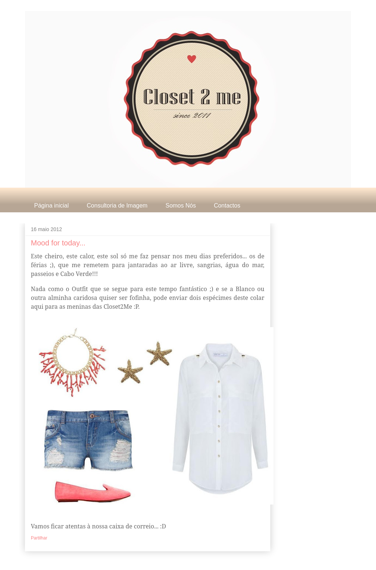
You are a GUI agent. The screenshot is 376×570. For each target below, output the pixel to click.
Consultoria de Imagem (117, 205)
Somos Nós (181, 205)
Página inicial (51, 205)
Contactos (227, 205)
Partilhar (39, 538)
